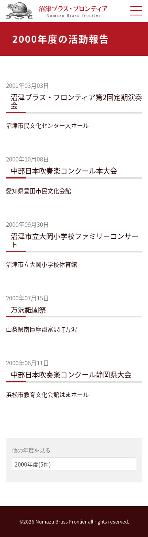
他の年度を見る (31, 450)
